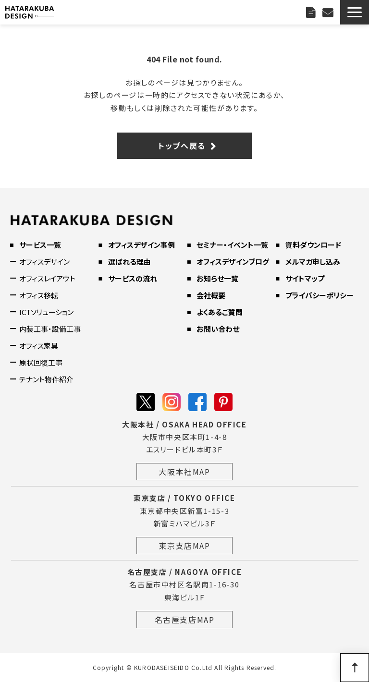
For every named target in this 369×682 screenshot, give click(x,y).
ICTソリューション (46, 312)
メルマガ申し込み (312, 261)
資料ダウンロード (313, 245)
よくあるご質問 (220, 312)
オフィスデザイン (44, 261)
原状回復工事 (40, 362)
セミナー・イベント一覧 (232, 245)
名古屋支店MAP (185, 619)
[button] (354, 12)
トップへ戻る (182, 145)
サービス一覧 (40, 245)
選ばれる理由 (129, 261)
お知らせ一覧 (217, 278)
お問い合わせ (329, 12)
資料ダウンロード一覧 (312, 12)
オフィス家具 (38, 346)
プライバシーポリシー (319, 295)
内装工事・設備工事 (50, 329)
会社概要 (211, 295)
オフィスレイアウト (47, 278)
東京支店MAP (184, 545)
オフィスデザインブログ (233, 261)
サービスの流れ (132, 278)
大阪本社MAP (184, 471)
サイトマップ (304, 278)
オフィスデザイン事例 (141, 245)
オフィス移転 (38, 295)
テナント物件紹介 (46, 379)
